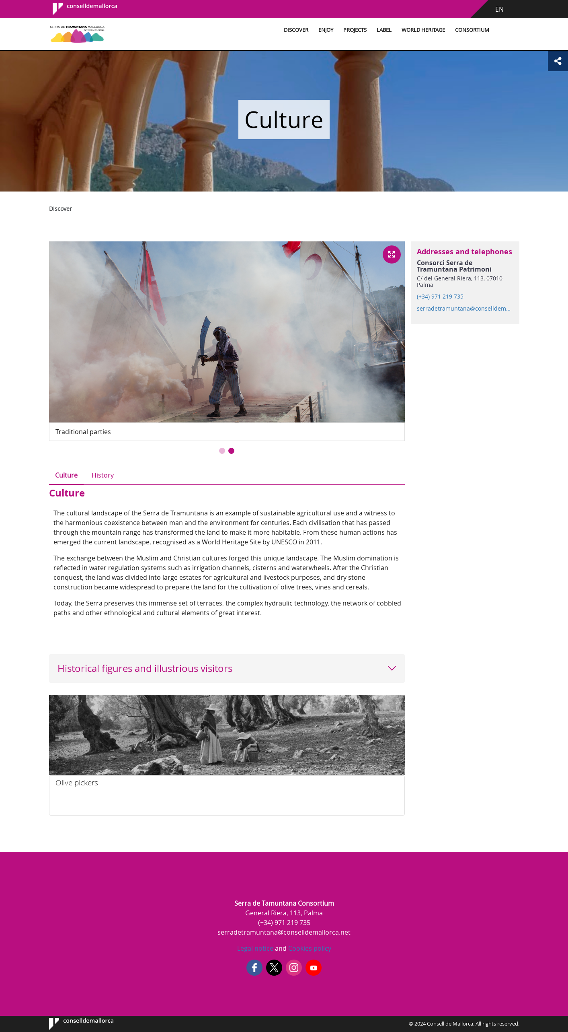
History (103, 475)
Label (384, 30)
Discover (296, 30)
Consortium (472, 30)
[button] (222, 451)
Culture (66, 475)
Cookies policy (309, 948)
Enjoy (325, 30)
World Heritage (423, 30)
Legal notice (255, 948)
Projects (355, 30)
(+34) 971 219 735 (440, 296)
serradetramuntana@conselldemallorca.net (465, 308)
